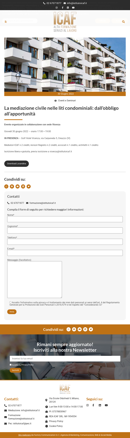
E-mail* (65, 251)
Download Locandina (16, 163)
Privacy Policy (27, 365)
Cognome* (65, 228)
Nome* (65, 217)
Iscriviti (15, 370)
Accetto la (15, 365)
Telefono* (65, 239)
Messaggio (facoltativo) (34, 278)
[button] (123, 21)
